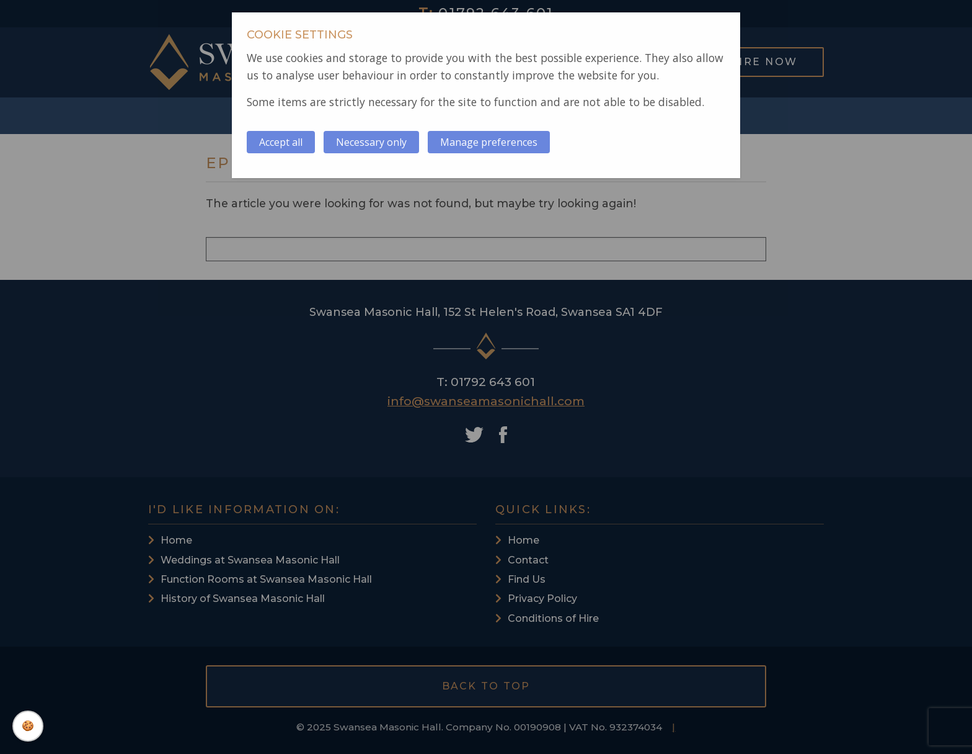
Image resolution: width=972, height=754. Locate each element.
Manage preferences (488, 142)
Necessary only (371, 142)
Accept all (281, 142)
